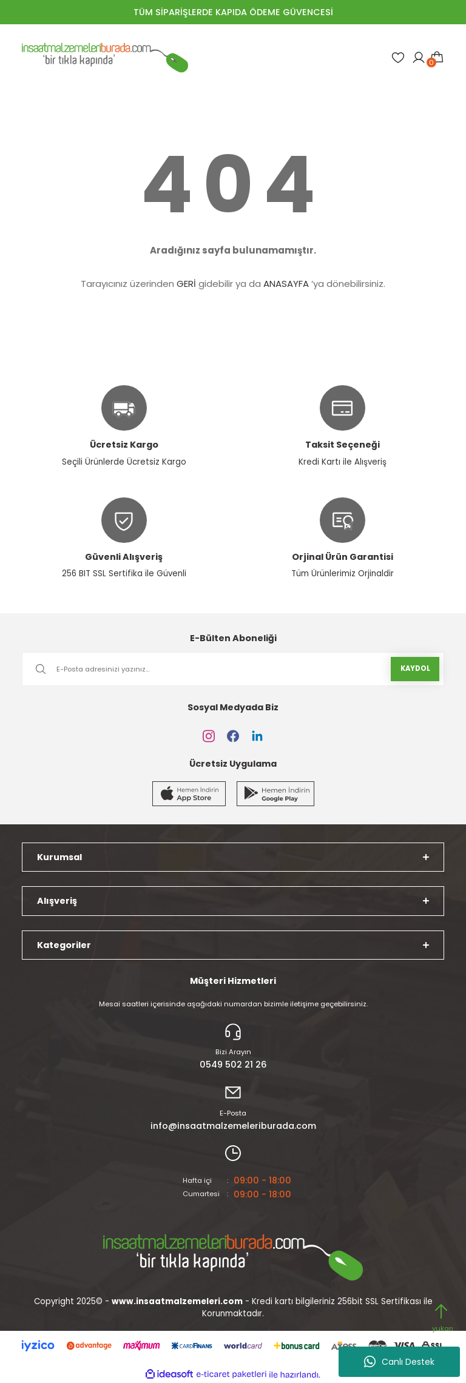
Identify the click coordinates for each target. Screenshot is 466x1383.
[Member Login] (418, 57)
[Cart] (437, 57)
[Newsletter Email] (233, 669)
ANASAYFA (286, 283)
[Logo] (105, 57)
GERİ (186, 283)
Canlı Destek (399, 1361)
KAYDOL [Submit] (415, 668)
